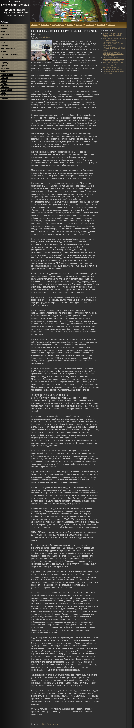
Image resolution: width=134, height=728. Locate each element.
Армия (4, 66)
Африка (4, 45)
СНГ (3, 57)
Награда (4, 99)
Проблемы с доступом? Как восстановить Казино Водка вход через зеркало (113, 43)
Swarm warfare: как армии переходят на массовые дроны (114, 39)
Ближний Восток (8, 48)
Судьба (4, 84)
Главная (34, 25)
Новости (4, 78)
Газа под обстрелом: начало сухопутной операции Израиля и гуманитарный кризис (113, 54)
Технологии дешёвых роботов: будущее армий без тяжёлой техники (112, 35)
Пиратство (5, 34)
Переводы (5, 63)
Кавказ (4, 28)
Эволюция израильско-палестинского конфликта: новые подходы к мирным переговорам (113, 59)
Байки (3, 93)
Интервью (5, 69)
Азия (3, 42)
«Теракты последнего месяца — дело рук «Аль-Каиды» (113, 63)
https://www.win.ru (50, 724)
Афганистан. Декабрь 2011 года (113, 69)
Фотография (6, 90)
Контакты (101, 25)
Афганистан (6, 25)
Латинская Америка (9, 54)
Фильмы (5, 96)
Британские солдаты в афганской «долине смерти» (113, 72)
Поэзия (4, 81)
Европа (4, 51)
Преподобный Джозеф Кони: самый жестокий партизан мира (114, 66)
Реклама (111, 25)
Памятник (5, 87)
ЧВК (3, 37)
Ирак (3, 31)
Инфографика (7, 75)
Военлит (4, 72)
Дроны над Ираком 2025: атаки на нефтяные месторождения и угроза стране (114, 48)
